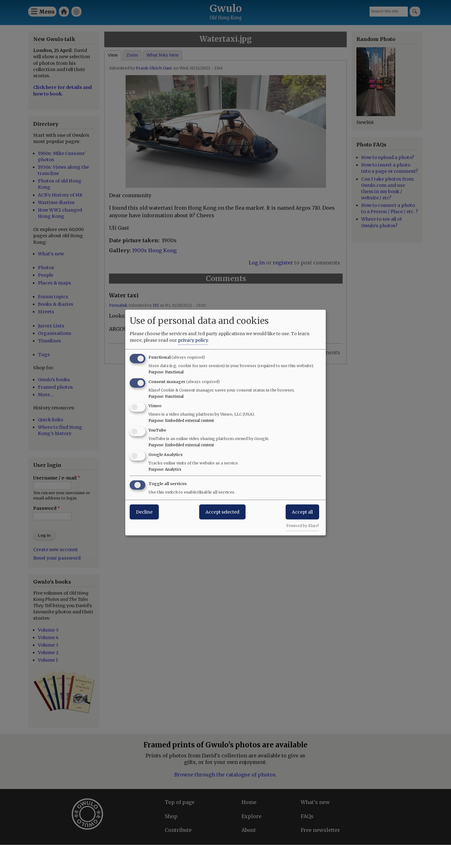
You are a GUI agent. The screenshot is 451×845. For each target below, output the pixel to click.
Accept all (302, 512)
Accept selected (222, 512)
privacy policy (193, 340)
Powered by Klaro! (302, 525)
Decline (144, 512)
